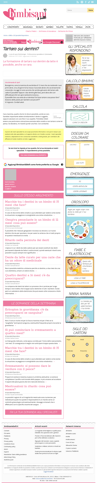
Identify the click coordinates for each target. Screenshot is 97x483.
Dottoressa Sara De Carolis (14, 318)
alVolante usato (71, 433)
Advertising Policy (10, 457)
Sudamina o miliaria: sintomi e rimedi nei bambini (48, 447)
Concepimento (13, 27)
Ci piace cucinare (71, 448)
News (5, 2)
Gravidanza (28, 27)
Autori (6, 449)
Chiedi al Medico (31, 31)
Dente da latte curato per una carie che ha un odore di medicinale (33, 258)
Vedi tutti (80, 163)
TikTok (89, 2)
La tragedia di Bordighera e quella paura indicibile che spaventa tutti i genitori (48, 432)
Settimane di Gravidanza (47, 31)
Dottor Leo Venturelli (12, 210)
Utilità (87, 27)
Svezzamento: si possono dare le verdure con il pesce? (28, 367)
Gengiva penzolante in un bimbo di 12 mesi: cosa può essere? (31, 221)
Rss (77, 2)
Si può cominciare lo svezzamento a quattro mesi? (30, 331)
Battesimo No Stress (65, 31)
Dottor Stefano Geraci (12, 338)
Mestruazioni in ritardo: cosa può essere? (28, 387)
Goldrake (70, 351)
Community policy (9, 446)
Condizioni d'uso (9, 444)
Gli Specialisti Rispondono (21, 35)
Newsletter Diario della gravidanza (15, 454)
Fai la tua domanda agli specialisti (33, 412)
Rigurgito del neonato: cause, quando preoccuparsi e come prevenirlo (47, 442)
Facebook (85, 2)
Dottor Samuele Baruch (13, 265)
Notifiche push (8, 460)
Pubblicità (7, 436)
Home (5, 35)
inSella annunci (70, 439)
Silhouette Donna (71, 445)
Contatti (6, 431)
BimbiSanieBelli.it (25, 14)
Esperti (6, 452)
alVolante (69, 431)
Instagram (82, 2)
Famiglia (79, 27)
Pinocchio (83, 351)
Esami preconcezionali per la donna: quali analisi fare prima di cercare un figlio (48, 452)
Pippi (68, 340)
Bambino (49, 27)
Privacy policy (8, 441)
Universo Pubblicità (72, 451)
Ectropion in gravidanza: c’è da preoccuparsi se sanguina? (26, 311)
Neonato (39, 27)
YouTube (92, 2)
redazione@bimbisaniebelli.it (44, 478)
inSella (68, 436)
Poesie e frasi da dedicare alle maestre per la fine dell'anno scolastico (48, 437)
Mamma (70, 27)
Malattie (60, 27)
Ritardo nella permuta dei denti (27, 240)
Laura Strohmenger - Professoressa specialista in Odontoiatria (33, 54)
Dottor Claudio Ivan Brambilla (14, 394)
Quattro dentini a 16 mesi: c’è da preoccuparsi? (27, 276)
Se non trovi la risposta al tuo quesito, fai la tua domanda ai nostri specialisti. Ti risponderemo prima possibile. (33, 152)
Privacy (6, 438)
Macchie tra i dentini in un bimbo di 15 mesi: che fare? (32, 203)
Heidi (82, 340)
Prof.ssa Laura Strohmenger (14, 228)
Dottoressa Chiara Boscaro (14, 374)
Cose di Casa (70, 442)
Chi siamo (7, 433)
